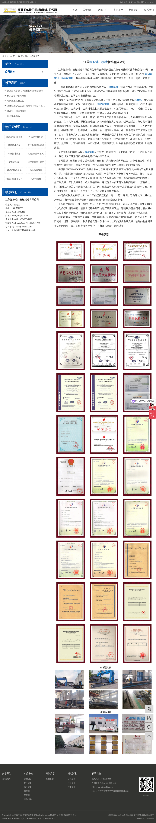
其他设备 (28, 799)
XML (152, 2)
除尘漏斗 (37, 818)
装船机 (27, 791)
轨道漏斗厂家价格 (14, 137)
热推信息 (123, 2)
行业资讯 (71, 783)
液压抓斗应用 (14, 154)
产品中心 (103, 10)
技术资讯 (71, 787)
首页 (74, 10)
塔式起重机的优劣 (15, 101)
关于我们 (87, 10)
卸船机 (27, 795)
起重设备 (28, 779)
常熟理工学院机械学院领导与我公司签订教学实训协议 (26, 106)
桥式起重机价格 (14, 170)
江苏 (119, 815)
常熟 (140, 815)
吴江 (148, 815)
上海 (123, 815)
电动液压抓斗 (28, 818)
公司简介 (10, 71)
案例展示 (118, 10)
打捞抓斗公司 (14, 145)
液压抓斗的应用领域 (16, 111)
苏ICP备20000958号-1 (67, 815)
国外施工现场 (13, 116)
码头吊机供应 (36, 170)
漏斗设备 (28, 787)
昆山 (132, 815)
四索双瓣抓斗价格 (36, 162)
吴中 (152, 815)
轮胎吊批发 (14, 162)
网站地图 (140, 2)
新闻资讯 (133, 10)
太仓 (144, 815)
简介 (27, 56)
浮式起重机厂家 (36, 137)
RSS (147, 2)
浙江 (128, 815)
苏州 (136, 815)
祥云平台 (150, 818)
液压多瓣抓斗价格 (36, 145)
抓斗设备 (28, 783)
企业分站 (132, 2)
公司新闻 (71, 779)
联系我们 (149, 10)
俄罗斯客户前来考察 (16, 96)
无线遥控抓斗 (17, 818)
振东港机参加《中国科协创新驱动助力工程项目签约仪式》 (26, 91)
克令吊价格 (36, 179)
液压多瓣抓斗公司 (14, 179)
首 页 (20, 56)
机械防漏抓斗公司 (36, 154)
